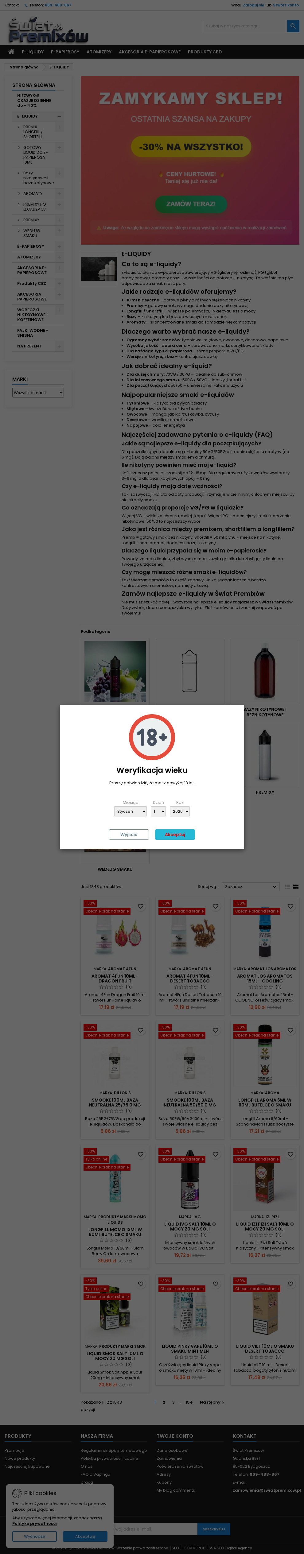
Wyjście (129, 834)
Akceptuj (175, 834)
